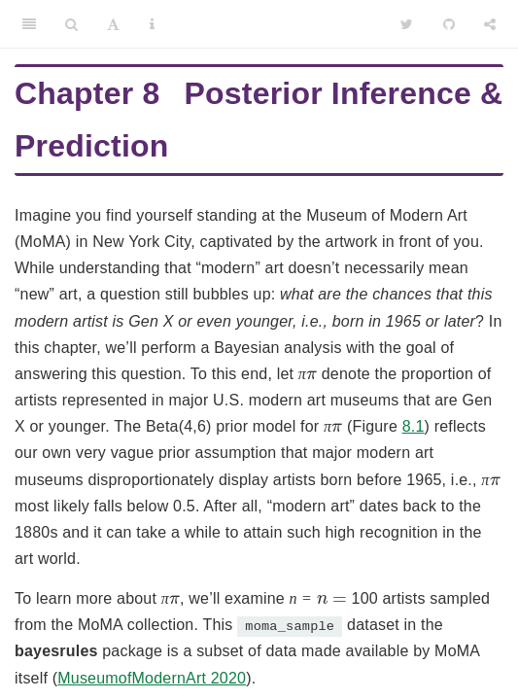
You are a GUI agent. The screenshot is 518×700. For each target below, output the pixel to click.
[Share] (489, 24)
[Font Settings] (113, 24)
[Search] (71, 24)
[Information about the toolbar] (152, 24)
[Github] (449, 24)
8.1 (413, 426)
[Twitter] (407, 24)
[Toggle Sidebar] (29, 24)
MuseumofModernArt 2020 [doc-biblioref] (151, 678)
